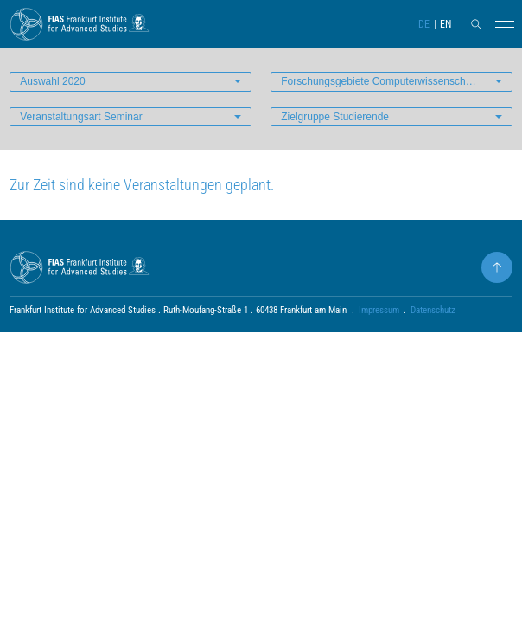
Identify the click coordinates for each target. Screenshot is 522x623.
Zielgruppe (335, 117)
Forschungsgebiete (396, 81)
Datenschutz (433, 310)
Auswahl (52, 81)
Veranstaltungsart (81, 117)
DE (424, 24)
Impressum (379, 310)
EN (445, 24)
